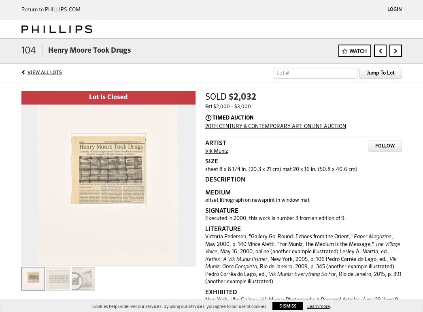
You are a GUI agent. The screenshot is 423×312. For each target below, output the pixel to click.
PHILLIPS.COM (63, 10)
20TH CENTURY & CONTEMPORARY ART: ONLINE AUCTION (275, 126)
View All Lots (45, 73)
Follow (385, 146)
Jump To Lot (381, 73)
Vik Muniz (216, 151)
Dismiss (287, 306)
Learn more (318, 306)
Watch (358, 51)
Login (394, 9)
